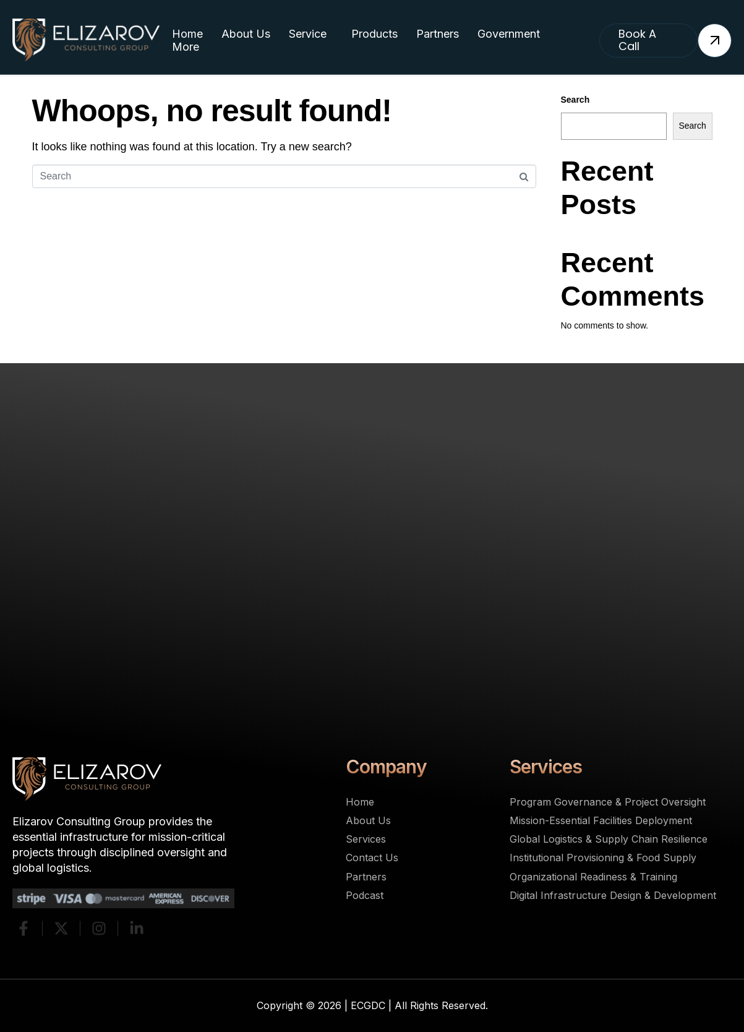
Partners (437, 33)
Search (575, 100)
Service (308, 33)
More (185, 46)
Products (374, 33)
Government (508, 33)
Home (187, 33)
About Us (245, 33)
